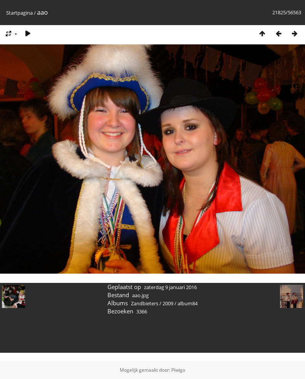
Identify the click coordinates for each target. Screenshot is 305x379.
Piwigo (178, 370)
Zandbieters (144, 303)
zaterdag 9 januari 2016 (170, 287)
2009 (168, 303)
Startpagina (19, 12)
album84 (188, 303)
